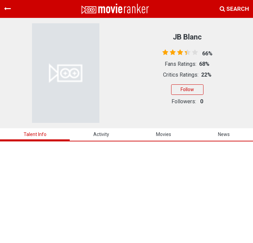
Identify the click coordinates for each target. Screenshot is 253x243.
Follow (187, 89)
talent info (35, 134)
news (224, 134)
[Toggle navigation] (7, 9)
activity (101, 134)
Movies (163, 134)
